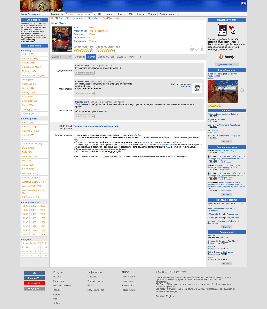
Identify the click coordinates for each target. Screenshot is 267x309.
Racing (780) (28, 92)
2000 (91, 37)
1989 (33, 230)
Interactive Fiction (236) (33, 75)
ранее (43, 234)
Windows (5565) (30, 173)
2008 (25, 206)
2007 (33, 206)
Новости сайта (128, 277)
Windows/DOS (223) (32, 186)
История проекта (96, 281)
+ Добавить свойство (85, 73)
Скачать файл (82, 65)
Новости (109, 14)
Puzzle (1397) (29, 84)
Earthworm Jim (38, 37)
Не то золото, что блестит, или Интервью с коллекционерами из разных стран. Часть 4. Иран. (226, 158)
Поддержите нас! (96, 290)
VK (34, 272)
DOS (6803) (28, 148)
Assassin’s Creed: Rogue (225, 150)
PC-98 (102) (28, 169)
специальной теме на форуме (111, 149)
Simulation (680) (30, 101)
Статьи (140, 14)
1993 (25, 226)
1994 (42, 222)
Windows (211, 76)
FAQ (90, 285)
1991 (42, 226)
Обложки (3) (135, 56)
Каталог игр (57, 14)
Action (210, 78)
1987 (25, 234)
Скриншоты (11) (106, 56)
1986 (33, 234)
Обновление (213, 211)
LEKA (222, 153)
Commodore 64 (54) (32, 143)
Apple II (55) (28, 135)
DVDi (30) (27, 152)
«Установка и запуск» (166, 144)
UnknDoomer (225, 162)
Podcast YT (34, 283)
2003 (42, 210)
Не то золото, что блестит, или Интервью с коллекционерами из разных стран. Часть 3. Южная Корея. (226, 175)
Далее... (226, 142)
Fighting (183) (29, 71)
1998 (33, 218)
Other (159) (27, 79)
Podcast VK (34, 278)
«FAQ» (137, 135)
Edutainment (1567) (32, 67)
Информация (168, 14)
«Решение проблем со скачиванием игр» (170, 137)
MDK (23, 25)
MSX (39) (27, 160)
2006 (42, 206)
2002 (25, 214)
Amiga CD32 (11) (30, 126)
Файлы (152, 14)
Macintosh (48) (29, 156)
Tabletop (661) (29, 113)
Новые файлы (128, 285)
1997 (42, 218)
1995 (33, 222)
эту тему (146, 142)
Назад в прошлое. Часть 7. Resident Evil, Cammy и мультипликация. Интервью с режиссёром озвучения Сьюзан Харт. (227, 185)
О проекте (92, 277)
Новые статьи (128, 290)
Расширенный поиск (63, 285)
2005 (25, 210)
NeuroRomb (225, 169)
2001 (33, 214)
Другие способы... (226, 65)
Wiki (131, 14)
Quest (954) (28, 88)
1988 (42, 230)
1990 (25, 230)
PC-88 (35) (27, 165)
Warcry (92, 34)
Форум (121, 14)
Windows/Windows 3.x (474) (33, 191)
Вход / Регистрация (30, 14)
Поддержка (34, 288)
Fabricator (186, 86)
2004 (33, 210)
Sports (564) (28, 105)
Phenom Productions (98, 31)
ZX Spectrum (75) (31, 197)
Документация (233, 214)
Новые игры (127, 281)
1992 (33, 226)
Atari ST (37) (28, 139)
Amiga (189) (28, 122)
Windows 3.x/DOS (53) (33, 182)
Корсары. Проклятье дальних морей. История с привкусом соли (224, 166)
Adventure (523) (30, 58)
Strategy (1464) (29, 109)
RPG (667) (27, 96)
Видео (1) (121, 56)
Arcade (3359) (29, 62)
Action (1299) (28, 54)
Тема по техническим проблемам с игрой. (96, 126)
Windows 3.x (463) (31, 177)
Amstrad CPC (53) (31, 131)
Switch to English (165, 296)
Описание (80, 56)
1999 (25, 218)
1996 (25, 222)
